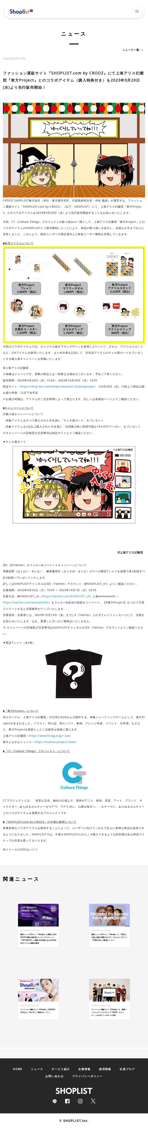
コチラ (33, 849)
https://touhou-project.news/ (56, 742)
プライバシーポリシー (87, 1076)
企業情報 (84, 1069)
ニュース (37, 1069)
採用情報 (105, 1069)
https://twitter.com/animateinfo (26, 602)
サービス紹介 (60, 1069)
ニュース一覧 (130, 50)
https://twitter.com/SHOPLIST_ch (66, 596)
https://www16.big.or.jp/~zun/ (50, 736)
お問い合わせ (54, 1076)
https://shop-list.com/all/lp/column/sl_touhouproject (58, 386)
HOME (17, 1069)
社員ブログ (127, 1069)
